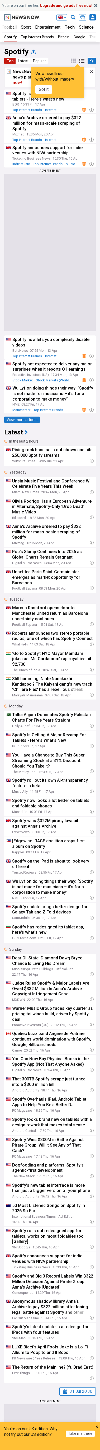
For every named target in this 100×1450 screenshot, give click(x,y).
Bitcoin (63, 37)
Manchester (21, 410)
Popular (39, 61)
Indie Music (21, 164)
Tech (70, 27)
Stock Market (22, 380)
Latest (23, 61)
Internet (50, 110)
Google (79, 37)
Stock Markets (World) (53, 380)
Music (70, 164)
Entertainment (47, 27)
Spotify (10, 37)
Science (86, 27)
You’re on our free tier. (47, 5)
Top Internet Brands (37, 37)
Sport (26, 27)
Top (10, 61)
